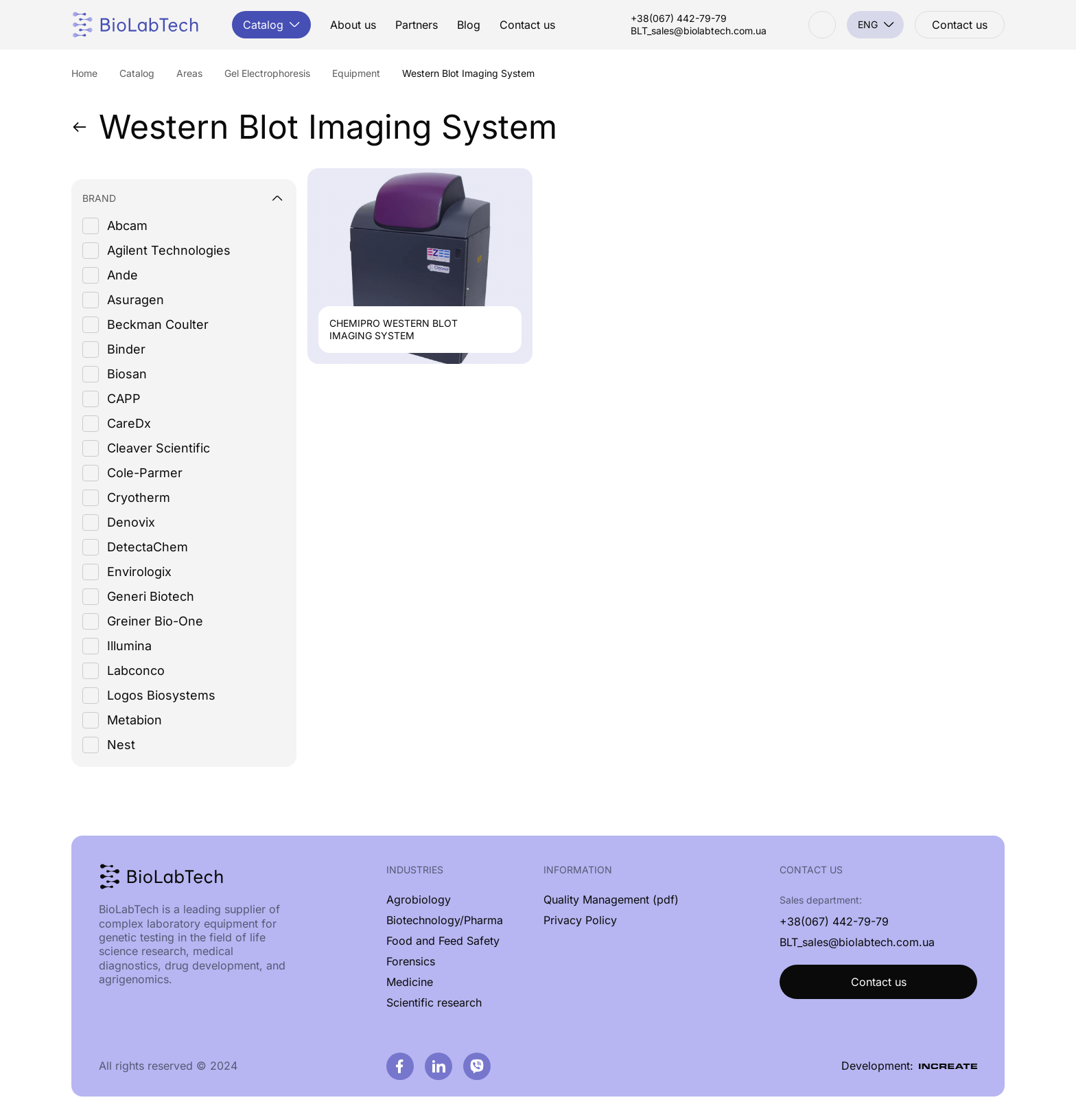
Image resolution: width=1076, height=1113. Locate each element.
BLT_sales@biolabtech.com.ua (699, 30)
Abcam (127, 225)
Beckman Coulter (158, 324)
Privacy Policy (580, 920)
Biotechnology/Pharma (444, 920)
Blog (468, 24)
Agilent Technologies (169, 250)
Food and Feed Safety (443, 940)
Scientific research (434, 1002)
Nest (121, 744)
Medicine (409, 982)
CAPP (124, 398)
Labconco (136, 670)
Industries (414, 869)
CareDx (129, 423)
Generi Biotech (150, 596)
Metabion (134, 720)
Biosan (127, 374)
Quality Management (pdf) (611, 899)
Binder (126, 349)
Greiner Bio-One (155, 621)
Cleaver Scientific (158, 448)
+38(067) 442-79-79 (679, 18)
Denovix (131, 522)
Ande (122, 275)
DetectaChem (147, 547)
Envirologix (139, 571)
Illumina (129, 646)
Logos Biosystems (161, 695)
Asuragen (135, 299)
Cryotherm (138, 497)
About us (353, 24)
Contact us (527, 24)
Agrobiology (418, 899)
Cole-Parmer (145, 473)
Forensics (410, 961)
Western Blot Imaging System (314, 127)
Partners (416, 24)
